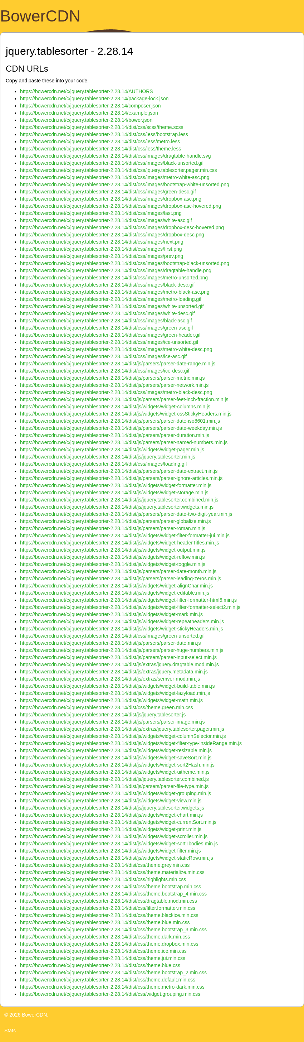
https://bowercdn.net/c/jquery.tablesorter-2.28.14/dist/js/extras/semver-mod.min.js (110, 679)
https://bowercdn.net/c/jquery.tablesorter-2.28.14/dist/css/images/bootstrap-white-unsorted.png (124, 184)
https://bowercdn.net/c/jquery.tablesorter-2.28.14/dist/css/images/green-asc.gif (106, 328)
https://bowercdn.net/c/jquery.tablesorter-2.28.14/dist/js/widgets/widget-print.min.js (110, 829)
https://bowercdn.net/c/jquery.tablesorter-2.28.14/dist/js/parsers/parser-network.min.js (114, 385)
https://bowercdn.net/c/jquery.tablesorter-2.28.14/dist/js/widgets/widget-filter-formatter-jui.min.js (125, 535)
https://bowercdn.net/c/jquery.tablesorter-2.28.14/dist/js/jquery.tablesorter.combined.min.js (119, 500)
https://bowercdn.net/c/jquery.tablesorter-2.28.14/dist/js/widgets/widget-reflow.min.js (112, 557)
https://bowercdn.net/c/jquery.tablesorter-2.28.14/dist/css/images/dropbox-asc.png (110, 199)
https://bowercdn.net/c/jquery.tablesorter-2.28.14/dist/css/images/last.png (101, 213)
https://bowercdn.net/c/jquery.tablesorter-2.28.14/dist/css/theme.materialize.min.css (112, 872)
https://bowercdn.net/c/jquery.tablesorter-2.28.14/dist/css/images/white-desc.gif (107, 313)
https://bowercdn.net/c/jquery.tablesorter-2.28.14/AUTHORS (86, 91)
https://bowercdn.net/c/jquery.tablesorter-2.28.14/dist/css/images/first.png (101, 249)
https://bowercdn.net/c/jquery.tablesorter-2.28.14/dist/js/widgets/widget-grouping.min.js (115, 793)
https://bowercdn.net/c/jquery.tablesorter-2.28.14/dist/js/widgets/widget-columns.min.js (115, 406)
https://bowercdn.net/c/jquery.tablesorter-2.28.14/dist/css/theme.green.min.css (106, 707)
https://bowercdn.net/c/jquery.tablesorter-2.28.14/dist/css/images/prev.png (101, 256)
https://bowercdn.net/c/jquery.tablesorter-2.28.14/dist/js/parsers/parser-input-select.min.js (118, 657)
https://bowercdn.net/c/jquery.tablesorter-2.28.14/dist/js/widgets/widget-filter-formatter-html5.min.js (128, 600)
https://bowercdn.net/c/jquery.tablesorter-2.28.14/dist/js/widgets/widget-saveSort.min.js (115, 757)
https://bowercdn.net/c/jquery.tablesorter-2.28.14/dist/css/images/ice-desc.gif (105, 371)
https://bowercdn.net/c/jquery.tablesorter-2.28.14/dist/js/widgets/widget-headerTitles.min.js (119, 543)
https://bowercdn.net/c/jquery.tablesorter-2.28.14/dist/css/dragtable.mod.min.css (108, 901)
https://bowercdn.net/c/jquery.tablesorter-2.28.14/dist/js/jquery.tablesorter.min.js (107, 457)
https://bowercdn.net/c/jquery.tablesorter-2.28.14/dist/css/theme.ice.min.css (103, 951)
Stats (10, 1030)
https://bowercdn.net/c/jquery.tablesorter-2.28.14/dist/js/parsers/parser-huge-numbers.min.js (122, 650)
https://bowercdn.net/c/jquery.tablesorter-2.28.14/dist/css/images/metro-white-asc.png (115, 177)
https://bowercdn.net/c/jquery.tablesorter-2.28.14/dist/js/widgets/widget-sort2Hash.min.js (117, 765)
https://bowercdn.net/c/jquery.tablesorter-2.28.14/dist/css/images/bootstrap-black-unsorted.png (124, 263)
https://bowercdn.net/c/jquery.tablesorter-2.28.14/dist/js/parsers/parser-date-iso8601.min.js (120, 421)
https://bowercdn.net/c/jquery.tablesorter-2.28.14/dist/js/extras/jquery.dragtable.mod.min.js (119, 664)
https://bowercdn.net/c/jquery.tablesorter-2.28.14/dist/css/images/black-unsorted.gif (112, 163)
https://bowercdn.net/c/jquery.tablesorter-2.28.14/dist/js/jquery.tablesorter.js (103, 714)
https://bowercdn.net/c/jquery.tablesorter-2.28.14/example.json (89, 113)
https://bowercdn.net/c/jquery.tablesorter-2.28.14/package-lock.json (94, 98)
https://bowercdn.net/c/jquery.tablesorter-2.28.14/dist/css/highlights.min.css (103, 879)
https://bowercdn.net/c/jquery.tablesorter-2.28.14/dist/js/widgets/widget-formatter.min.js (115, 485)
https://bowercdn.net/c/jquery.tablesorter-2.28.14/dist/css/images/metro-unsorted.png (114, 277)
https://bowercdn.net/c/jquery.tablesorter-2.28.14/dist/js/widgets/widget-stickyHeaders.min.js (121, 629)
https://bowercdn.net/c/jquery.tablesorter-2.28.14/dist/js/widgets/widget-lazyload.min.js (115, 693)
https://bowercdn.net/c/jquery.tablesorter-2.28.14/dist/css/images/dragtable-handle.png (115, 270)
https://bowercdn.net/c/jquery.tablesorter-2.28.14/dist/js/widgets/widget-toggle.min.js (112, 564)
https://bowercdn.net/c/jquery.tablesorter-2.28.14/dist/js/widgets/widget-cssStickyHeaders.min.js (125, 414)
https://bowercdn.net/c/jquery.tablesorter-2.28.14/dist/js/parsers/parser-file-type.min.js (114, 786)
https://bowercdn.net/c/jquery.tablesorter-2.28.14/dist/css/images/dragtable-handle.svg (115, 156)
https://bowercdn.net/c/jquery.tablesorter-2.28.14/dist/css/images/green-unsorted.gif (112, 636)
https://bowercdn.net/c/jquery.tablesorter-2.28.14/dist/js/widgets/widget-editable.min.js (114, 593)
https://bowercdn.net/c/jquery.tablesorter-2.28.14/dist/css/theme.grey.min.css (105, 865)
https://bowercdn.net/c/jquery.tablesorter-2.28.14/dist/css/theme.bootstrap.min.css (110, 886)
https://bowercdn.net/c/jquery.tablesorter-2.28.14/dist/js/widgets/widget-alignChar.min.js (116, 586)
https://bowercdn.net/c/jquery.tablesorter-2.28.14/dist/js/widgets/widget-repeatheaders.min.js (122, 621)
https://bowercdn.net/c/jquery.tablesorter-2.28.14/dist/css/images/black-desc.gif (107, 285)
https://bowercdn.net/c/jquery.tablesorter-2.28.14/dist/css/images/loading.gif (103, 464)
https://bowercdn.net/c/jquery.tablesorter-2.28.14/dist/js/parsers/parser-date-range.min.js (117, 363)
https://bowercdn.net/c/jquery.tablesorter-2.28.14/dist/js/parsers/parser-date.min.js (110, 643)
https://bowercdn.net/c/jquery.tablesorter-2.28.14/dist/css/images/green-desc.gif (108, 192)
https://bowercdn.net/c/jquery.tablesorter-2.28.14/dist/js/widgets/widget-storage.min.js (114, 492)
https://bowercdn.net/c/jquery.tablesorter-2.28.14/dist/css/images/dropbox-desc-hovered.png (122, 227)
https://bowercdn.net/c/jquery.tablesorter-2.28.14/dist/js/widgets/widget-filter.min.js (110, 851)
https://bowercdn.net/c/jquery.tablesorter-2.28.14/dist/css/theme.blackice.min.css (109, 915)
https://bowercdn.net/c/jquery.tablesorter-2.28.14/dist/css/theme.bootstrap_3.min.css (113, 929)
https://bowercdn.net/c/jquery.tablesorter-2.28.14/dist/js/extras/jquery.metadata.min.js (114, 671)
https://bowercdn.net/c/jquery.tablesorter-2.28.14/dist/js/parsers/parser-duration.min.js (114, 435)
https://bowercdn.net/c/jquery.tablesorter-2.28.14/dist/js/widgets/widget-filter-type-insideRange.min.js (131, 743)
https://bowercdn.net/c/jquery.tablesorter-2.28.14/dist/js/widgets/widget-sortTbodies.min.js (119, 843)
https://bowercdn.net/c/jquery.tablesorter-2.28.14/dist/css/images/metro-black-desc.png (116, 392)
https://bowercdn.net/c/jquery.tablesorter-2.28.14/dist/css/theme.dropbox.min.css (109, 944)
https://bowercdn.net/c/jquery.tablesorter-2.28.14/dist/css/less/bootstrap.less (104, 134)
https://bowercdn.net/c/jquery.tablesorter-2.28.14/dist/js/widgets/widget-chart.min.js (111, 815)
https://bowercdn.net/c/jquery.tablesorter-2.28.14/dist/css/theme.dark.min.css (105, 937)
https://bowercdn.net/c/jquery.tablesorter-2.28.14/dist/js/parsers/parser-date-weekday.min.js (121, 428)
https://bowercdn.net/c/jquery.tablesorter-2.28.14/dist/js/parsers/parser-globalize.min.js (115, 521)
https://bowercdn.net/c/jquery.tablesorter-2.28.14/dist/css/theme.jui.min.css (102, 958)
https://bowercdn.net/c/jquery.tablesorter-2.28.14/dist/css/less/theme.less (100, 149)
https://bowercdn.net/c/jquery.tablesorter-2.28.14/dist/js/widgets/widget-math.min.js (111, 700)
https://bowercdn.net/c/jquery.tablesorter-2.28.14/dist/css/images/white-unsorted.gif (112, 306)
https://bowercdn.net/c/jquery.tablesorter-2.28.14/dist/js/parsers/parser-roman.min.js (112, 528)
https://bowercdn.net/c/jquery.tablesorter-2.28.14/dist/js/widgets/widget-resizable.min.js (116, 750)
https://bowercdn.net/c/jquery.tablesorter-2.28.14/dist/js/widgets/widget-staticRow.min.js (116, 858)
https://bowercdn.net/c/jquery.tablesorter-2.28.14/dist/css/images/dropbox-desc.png (112, 234)
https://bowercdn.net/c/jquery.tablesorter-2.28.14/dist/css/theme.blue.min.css (105, 922)
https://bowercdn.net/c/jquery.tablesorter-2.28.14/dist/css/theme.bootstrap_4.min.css (113, 894)
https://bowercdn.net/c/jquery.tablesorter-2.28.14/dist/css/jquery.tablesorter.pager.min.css (118, 170)
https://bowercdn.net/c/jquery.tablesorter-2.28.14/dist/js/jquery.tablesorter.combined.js (114, 779)
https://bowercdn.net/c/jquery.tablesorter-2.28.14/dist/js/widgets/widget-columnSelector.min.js (123, 736)
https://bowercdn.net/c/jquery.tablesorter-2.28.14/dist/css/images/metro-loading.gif (110, 299)
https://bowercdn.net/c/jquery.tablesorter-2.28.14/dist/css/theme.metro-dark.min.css (112, 987)
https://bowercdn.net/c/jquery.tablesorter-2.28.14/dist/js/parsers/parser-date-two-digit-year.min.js (126, 514)
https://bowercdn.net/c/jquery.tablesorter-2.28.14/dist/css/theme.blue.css (100, 965)
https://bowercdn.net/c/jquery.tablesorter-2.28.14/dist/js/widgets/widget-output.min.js (113, 550)
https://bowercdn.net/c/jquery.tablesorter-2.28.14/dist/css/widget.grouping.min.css (110, 994)
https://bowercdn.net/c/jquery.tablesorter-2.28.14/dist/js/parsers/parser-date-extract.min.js (118, 471)
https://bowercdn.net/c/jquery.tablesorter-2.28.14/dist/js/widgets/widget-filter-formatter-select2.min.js (130, 607)
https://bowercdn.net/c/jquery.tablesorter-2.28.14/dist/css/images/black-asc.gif (106, 320)
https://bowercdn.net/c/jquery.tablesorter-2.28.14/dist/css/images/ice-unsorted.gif (109, 342)
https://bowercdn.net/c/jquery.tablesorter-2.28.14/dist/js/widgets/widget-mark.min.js (111, 614)
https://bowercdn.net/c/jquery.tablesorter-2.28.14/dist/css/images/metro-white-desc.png (116, 349)
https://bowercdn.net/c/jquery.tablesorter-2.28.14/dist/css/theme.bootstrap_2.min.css (113, 972)
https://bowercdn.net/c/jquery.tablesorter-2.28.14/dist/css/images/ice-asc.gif (103, 356)
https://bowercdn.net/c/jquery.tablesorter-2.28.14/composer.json (90, 106)
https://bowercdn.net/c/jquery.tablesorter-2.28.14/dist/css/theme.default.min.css (107, 980)
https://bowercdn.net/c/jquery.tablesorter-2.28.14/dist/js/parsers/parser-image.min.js (112, 722)
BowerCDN (40, 16)
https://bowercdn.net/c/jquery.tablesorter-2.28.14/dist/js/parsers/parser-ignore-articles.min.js (121, 478)
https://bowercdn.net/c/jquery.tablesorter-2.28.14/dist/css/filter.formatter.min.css (107, 908)
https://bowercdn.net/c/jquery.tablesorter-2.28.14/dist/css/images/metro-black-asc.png (115, 292)
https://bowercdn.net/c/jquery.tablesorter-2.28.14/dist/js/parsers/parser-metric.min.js (112, 378)
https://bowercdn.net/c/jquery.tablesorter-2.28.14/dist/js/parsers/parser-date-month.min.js (118, 571)
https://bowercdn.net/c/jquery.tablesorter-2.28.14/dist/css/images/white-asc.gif (106, 220)
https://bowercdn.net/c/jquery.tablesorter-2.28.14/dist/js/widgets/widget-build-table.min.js (117, 686)
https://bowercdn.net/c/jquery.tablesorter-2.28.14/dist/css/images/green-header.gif (110, 335)
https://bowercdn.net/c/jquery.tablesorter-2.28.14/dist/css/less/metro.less (100, 141)
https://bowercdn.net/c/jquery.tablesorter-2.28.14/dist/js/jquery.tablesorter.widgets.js (112, 808)
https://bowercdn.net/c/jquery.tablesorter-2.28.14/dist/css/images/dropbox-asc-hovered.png (120, 206)
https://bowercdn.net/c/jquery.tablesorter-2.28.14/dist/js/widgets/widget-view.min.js (110, 800)
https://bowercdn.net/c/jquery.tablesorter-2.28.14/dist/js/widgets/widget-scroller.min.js (113, 836)
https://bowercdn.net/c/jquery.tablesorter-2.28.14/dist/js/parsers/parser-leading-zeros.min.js (120, 578)
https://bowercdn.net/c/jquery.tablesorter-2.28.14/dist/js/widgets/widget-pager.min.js (112, 449)
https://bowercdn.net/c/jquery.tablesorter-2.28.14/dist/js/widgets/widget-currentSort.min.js (118, 822)
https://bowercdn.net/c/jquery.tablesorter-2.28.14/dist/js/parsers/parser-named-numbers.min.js (123, 442)
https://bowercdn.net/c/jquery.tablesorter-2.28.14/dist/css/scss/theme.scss (101, 127)
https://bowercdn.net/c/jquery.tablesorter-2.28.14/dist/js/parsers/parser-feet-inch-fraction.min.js (124, 399)
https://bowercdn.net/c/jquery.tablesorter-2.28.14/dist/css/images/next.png (101, 242)
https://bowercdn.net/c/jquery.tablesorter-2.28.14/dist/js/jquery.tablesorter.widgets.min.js (117, 507)
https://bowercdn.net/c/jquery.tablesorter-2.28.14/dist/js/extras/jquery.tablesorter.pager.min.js (122, 729)
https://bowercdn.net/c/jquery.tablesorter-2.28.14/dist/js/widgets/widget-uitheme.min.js (115, 772)
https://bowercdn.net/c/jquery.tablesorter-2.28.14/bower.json (86, 120)
